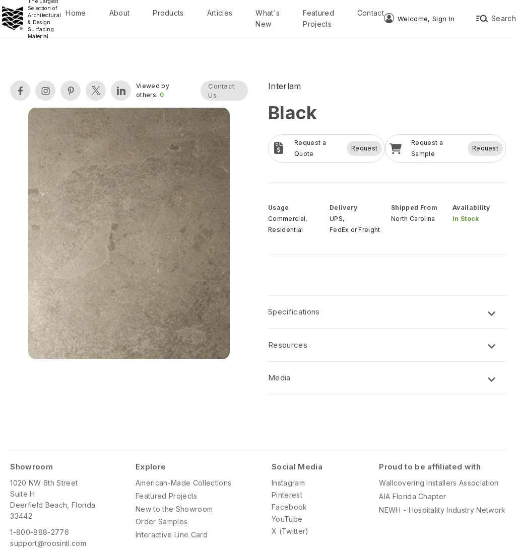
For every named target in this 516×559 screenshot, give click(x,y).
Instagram (288, 482)
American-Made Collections (183, 482)
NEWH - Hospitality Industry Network (442, 510)
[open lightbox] (129, 235)
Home (76, 13)
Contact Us (221, 90)
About (119, 13)
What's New (267, 18)
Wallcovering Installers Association (438, 482)
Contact (370, 13)
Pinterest (287, 495)
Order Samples (161, 521)
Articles (220, 13)
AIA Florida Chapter (412, 496)
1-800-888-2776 (39, 532)
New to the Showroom (174, 509)
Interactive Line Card (172, 534)
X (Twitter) (290, 531)
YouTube (287, 519)
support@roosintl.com (48, 543)
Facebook (289, 507)
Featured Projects (318, 18)
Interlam (284, 86)
